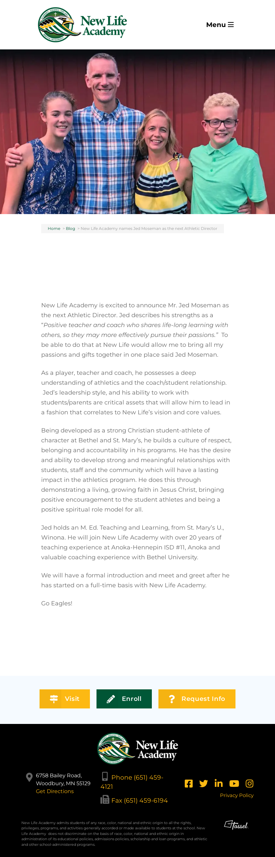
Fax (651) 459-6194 (139, 800)
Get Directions (55, 791)
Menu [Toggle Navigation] (220, 25)
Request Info (197, 699)
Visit (65, 699)
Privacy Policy (237, 795)
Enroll (124, 699)
